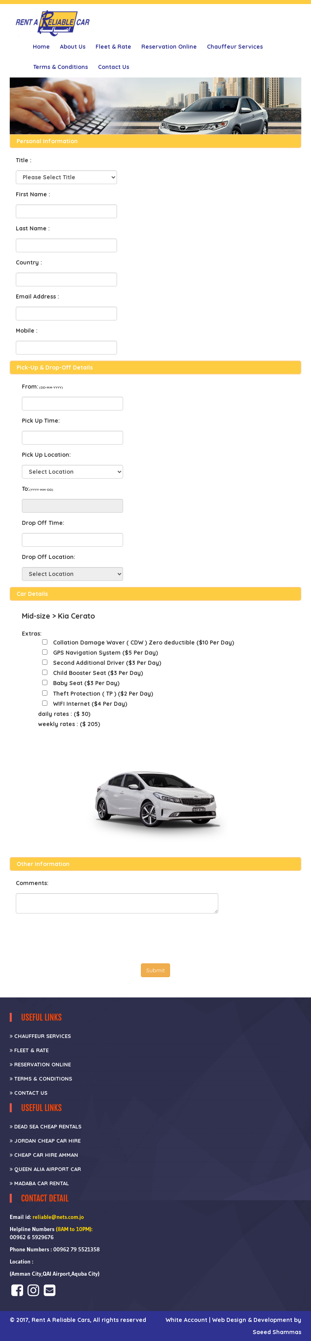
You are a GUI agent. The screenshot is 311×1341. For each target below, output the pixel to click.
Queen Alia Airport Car (45, 1169)
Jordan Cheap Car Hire (45, 1140)
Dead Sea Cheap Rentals (45, 1126)
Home (41, 46)
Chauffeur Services (235, 46)
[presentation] (77, 935)
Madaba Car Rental (39, 1183)
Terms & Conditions (60, 67)
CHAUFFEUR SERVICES (40, 1036)
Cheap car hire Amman (44, 1155)
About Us (72, 46)
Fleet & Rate (113, 46)
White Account (187, 1320)
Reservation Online (169, 46)
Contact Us (113, 67)
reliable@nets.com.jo (58, 1217)
